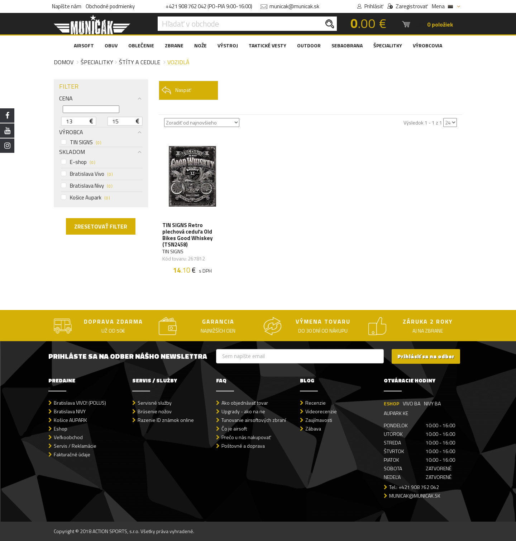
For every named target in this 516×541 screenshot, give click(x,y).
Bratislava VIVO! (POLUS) (80, 402)
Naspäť (176, 90)
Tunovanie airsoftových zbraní (253, 420)
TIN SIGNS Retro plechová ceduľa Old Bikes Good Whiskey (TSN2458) (187, 235)
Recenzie (315, 402)
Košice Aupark (85, 197)
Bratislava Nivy (86, 186)
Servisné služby (155, 402)
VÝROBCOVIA (427, 45)
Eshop (60, 428)
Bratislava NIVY (70, 411)
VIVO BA (411, 403)
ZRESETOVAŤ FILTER (100, 226)
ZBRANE (174, 45)
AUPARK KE (396, 413)
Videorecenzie (321, 411)
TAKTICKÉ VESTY (267, 45)
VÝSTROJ (228, 45)
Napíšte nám (66, 6)
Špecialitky (97, 62)
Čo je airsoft (234, 428)
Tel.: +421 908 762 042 (414, 487)
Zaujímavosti (318, 420)
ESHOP (391, 403)
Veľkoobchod (68, 437)
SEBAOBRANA (347, 45)
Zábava (313, 428)
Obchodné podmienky (110, 6)
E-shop (78, 162)
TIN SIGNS (81, 142)
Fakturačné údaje (72, 454)
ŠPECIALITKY (387, 45)
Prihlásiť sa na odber (425, 356)
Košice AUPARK (70, 420)
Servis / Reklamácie (75, 446)
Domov (63, 62)
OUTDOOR (309, 45)
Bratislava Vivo (87, 174)
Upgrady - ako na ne (243, 411)
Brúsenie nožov (155, 411)
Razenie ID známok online (166, 420)
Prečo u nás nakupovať (246, 437)
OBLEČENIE (141, 45)
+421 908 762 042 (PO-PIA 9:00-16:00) (209, 6)
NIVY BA (432, 403)
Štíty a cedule (139, 62)
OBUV (111, 45)
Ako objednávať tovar (244, 402)
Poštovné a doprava (243, 446)
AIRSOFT (84, 45)
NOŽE (200, 45)
